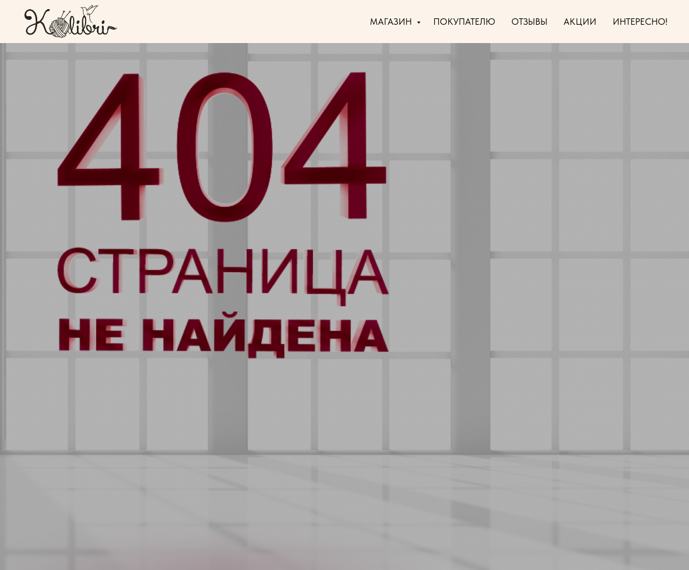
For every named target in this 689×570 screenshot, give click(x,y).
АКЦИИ (580, 21)
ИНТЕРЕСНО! (640, 21)
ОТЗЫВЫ (529, 21)
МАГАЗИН (392, 21)
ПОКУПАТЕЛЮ (464, 21)
